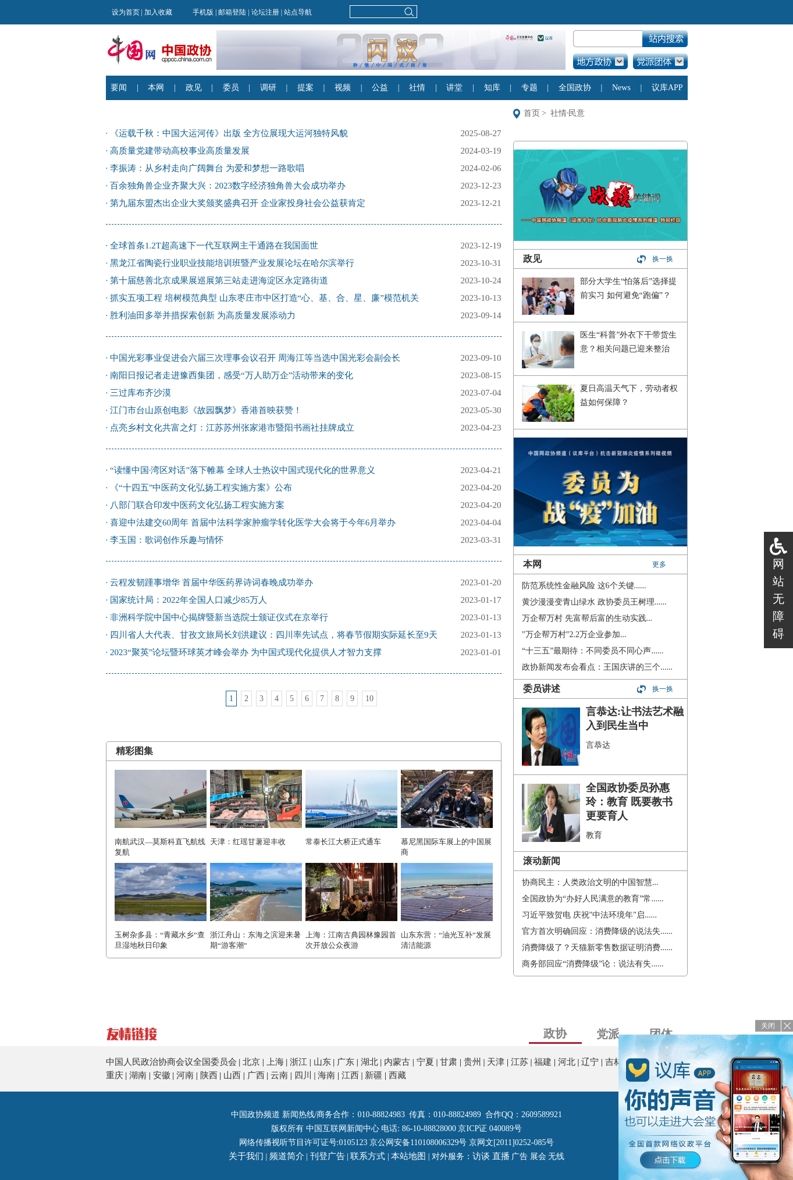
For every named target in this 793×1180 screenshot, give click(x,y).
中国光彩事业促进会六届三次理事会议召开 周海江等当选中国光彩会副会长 (255, 357)
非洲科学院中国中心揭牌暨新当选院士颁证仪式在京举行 (219, 617)
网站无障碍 (778, 598)
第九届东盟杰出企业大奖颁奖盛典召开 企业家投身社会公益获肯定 (237, 203)
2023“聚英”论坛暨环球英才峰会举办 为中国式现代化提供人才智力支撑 (246, 652)
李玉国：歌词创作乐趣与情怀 (166, 540)
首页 (532, 113)
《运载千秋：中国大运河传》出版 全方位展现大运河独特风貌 (229, 133)
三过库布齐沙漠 (140, 392)
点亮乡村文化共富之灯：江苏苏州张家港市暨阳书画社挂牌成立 (232, 427)
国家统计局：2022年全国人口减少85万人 (188, 600)
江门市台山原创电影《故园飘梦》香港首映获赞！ (206, 410)
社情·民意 (567, 113)
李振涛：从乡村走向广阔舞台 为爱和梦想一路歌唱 (207, 168)
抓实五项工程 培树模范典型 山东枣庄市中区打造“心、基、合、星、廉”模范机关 (264, 298)
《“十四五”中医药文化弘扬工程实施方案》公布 (201, 487)
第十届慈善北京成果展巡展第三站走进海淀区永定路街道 (219, 280)
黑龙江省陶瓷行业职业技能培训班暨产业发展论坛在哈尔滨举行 (232, 263)
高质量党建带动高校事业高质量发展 (180, 150)
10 (369, 698)
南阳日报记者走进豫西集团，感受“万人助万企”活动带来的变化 (231, 375)
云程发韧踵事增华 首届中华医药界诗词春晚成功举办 (211, 582)
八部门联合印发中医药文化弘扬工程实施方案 (197, 505)
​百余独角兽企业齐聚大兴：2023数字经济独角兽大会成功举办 (228, 185)
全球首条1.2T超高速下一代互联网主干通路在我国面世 (214, 245)
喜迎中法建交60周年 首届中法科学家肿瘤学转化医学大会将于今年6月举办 (253, 522)
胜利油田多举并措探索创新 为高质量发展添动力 (203, 315)
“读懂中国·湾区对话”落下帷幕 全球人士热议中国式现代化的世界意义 (242, 470)
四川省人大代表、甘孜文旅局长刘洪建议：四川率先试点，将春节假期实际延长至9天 (274, 634)
